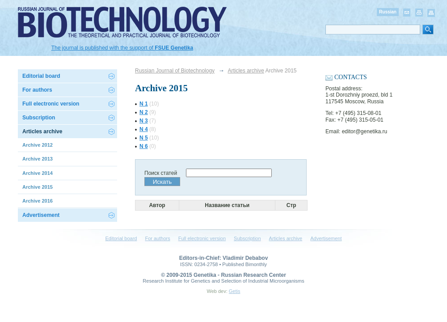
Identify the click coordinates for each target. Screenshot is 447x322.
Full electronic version (50, 104)
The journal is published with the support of (122, 48)
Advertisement (40, 215)
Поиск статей (160, 173)
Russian (387, 11)
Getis (234, 291)
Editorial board (41, 76)
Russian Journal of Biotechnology (175, 71)
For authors (157, 238)
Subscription (38, 117)
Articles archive (246, 71)
